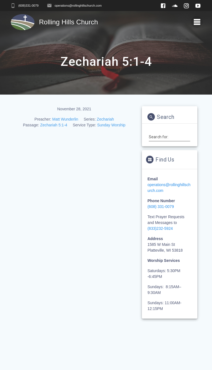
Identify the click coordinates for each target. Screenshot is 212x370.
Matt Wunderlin (65, 119)
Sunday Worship (111, 125)
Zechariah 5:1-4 (53, 125)
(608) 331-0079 (160, 206)
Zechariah (105, 119)
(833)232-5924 (160, 228)
